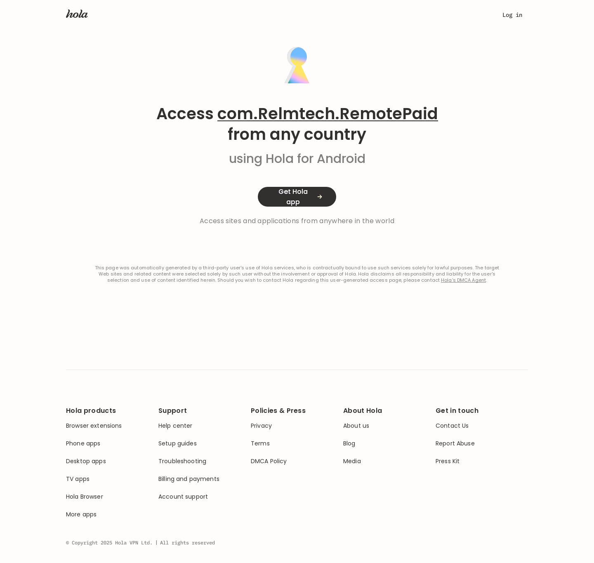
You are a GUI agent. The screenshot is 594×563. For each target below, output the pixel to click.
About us (356, 426)
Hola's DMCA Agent (463, 280)
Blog (349, 444)
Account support (183, 497)
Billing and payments (188, 479)
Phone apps (83, 444)
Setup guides (177, 444)
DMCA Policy (269, 461)
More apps (81, 514)
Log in (512, 15)
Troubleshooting (182, 461)
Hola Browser (84, 497)
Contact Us (452, 426)
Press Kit (448, 461)
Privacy (261, 426)
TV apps (78, 479)
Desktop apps (86, 461)
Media (352, 461)
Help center (175, 426)
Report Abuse (455, 444)
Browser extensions (94, 426)
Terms (260, 444)
